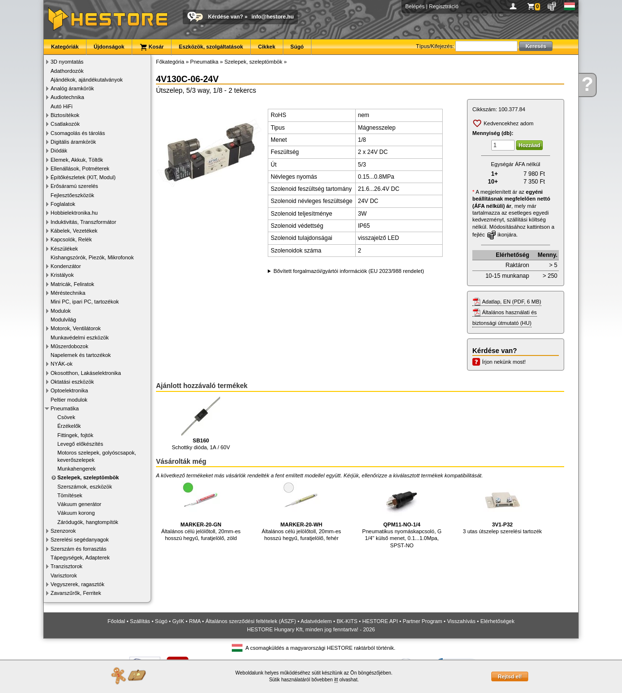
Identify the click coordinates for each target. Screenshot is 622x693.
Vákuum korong (76, 513)
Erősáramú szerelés (74, 186)
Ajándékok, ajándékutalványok (87, 80)
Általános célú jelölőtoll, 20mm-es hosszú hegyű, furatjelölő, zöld (201, 511)
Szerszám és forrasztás (78, 549)
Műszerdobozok (69, 346)
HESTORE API (380, 621)
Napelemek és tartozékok (81, 355)
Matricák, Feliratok (72, 284)
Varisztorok (64, 575)
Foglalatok (63, 204)
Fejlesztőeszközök (72, 195)
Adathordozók (67, 71)
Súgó (297, 47)
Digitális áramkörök (73, 142)
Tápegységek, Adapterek (80, 557)
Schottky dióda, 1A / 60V (201, 424)
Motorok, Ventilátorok (76, 328)
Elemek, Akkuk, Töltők (77, 160)
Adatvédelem (316, 621)
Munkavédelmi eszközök (80, 337)
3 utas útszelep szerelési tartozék (502, 508)
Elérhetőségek (497, 621)
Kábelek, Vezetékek (74, 231)
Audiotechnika (67, 97)
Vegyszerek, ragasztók (77, 584)
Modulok (61, 311)
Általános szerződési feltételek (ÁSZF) (251, 621)
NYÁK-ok (61, 364)
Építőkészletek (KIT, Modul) (83, 177)
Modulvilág (63, 319)
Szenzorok (63, 531)
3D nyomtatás (67, 62)
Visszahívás (461, 621)
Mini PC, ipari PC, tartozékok (85, 301)
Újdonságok (109, 47)
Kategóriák (65, 47)
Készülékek (64, 249)
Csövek (66, 417)
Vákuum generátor (79, 504)
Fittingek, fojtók (75, 435)
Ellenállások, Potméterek (80, 168)
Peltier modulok (69, 400)
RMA (195, 621)
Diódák (59, 150)
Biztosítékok (65, 115)
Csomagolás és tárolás (78, 133)
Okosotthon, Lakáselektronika (86, 373)
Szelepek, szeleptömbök (88, 477)
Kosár (151, 47)
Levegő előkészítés (80, 444)
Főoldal (116, 621)
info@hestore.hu (272, 16)
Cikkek (266, 47)
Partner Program (422, 621)
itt (336, 679)
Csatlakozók (65, 124)
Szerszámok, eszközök (84, 487)
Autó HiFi (61, 106)
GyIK (178, 621)
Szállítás (140, 621)
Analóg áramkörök (72, 88)
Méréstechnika (68, 293)
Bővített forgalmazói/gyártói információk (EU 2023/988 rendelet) (349, 271)
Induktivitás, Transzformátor (83, 222)
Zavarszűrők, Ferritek (76, 593)
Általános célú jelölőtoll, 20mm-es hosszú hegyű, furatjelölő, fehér (301, 511)
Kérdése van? (225, 16)
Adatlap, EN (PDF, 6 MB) (511, 301)
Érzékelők (69, 426)
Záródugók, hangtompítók (87, 522)
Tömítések (69, 495)
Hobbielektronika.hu (74, 213)
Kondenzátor (66, 266)
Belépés (415, 6)
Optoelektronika (69, 390)
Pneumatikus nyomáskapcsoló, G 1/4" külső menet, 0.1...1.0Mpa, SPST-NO (401, 514)
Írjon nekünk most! (504, 362)
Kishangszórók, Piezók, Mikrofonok (92, 257)
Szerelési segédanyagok (80, 539)
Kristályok (62, 275)
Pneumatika (65, 408)
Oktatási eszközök (72, 382)
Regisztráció (444, 6)
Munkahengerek (76, 469)
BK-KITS (347, 621)
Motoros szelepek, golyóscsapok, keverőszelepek (96, 456)
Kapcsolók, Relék (71, 239)
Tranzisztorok (67, 566)
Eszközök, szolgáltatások (211, 47)
